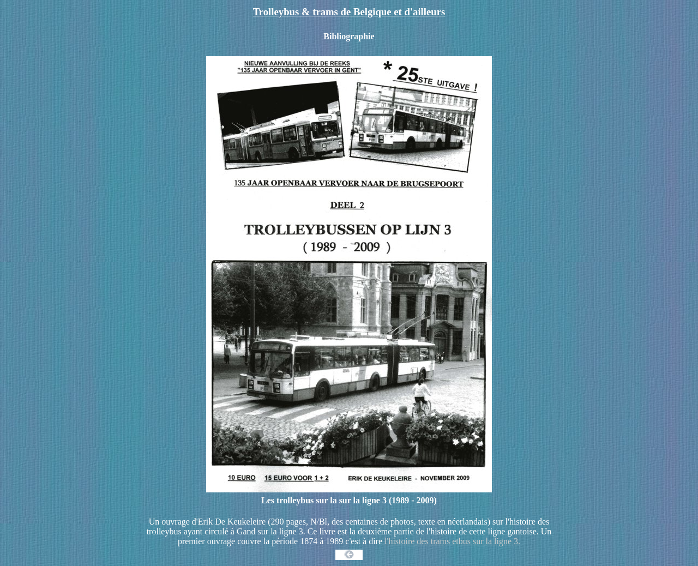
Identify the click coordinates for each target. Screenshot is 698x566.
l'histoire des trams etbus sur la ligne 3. (452, 541)
